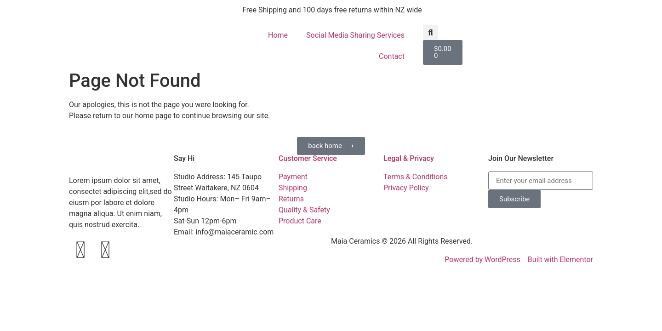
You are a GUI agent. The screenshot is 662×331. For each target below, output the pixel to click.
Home (278, 35)
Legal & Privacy (408, 158)
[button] (430, 32)
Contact (392, 56)
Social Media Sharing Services (355, 35)
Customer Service (308, 158)
